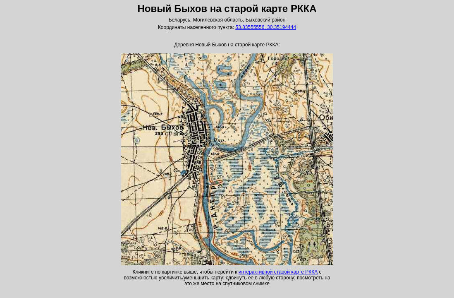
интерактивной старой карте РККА (278, 272)
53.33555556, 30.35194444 (265, 27)
